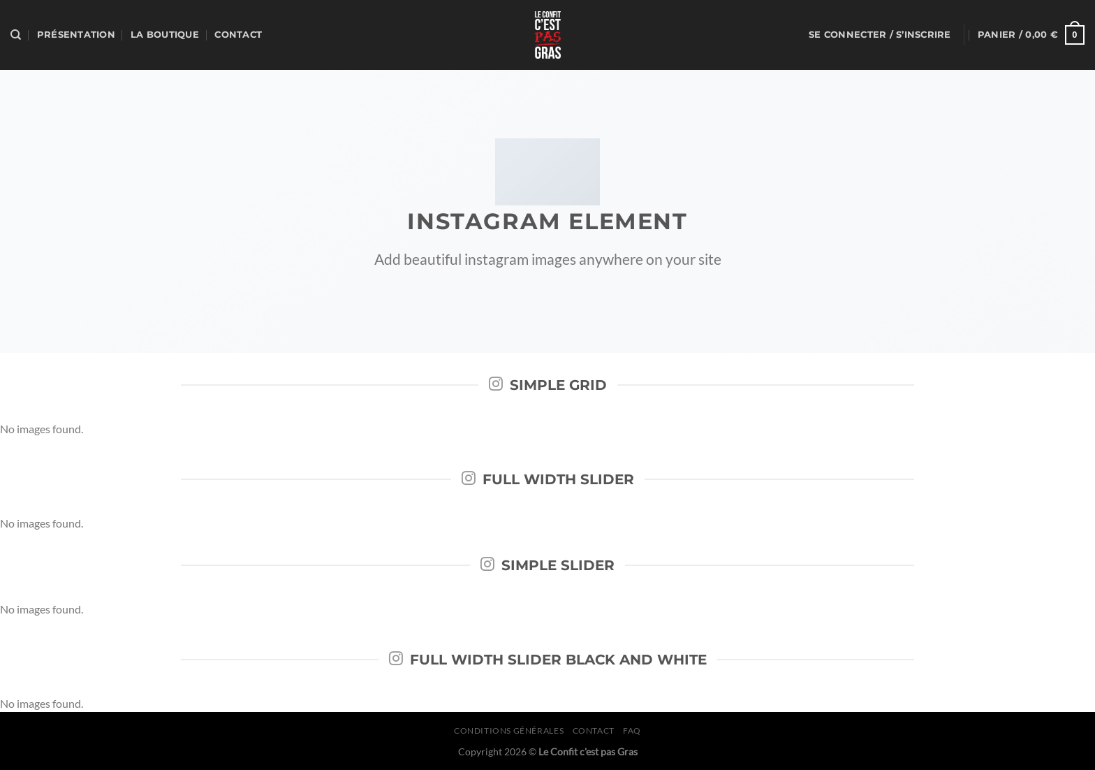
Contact (238, 34)
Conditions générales (509, 730)
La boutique (165, 34)
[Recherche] (15, 35)
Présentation (76, 34)
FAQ (632, 730)
